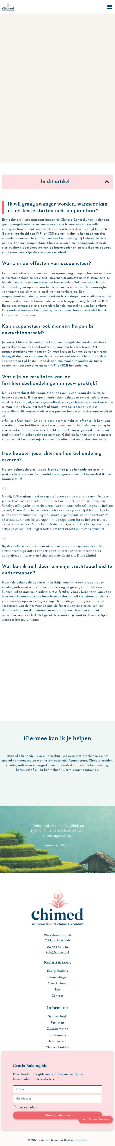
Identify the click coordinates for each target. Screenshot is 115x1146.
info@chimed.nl (57, 952)
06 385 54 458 (57, 947)
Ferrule (82, 1140)
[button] (106, 181)
